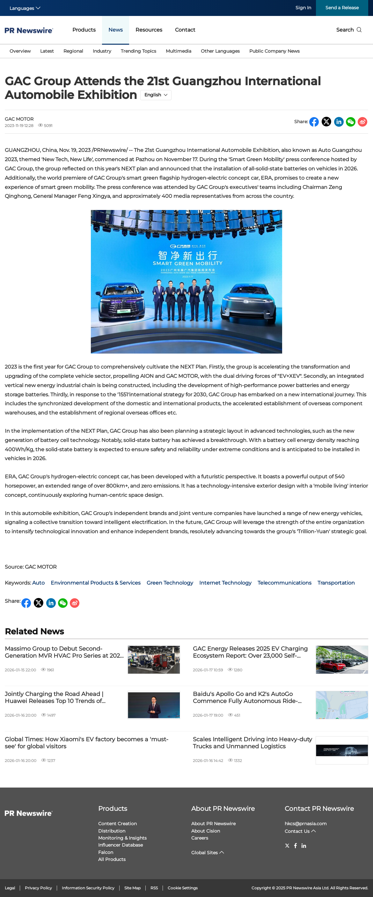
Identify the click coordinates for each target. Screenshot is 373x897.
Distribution (111, 831)
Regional (73, 51)
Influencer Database (120, 845)
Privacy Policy (38, 888)
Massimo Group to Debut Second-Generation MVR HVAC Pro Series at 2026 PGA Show (64, 652)
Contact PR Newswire (319, 808)
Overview (20, 51)
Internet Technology (225, 583)
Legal (10, 888)
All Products (112, 859)
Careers (199, 838)
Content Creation (117, 823)
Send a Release (342, 8)
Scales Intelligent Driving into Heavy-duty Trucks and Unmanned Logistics (252, 743)
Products (84, 30)
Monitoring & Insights (122, 838)
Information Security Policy (88, 888)
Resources (148, 30)
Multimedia (178, 51)
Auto (38, 583)
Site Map (132, 888)
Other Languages (220, 51)
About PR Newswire (223, 808)
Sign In (303, 8)
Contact (185, 30)
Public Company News (274, 51)
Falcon (105, 852)
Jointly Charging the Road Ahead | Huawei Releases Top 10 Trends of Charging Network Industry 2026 (54, 698)
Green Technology (170, 583)
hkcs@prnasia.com (306, 823)
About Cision (205, 831)
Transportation (336, 583)
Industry (102, 51)
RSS (154, 888)
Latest (47, 51)
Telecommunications (284, 583)
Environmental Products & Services (96, 583)
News (115, 30)
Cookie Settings (183, 888)
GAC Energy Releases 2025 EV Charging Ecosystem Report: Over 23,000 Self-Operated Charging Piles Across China (250, 652)
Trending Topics (138, 51)
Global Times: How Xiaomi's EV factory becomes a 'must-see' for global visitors (86, 743)
